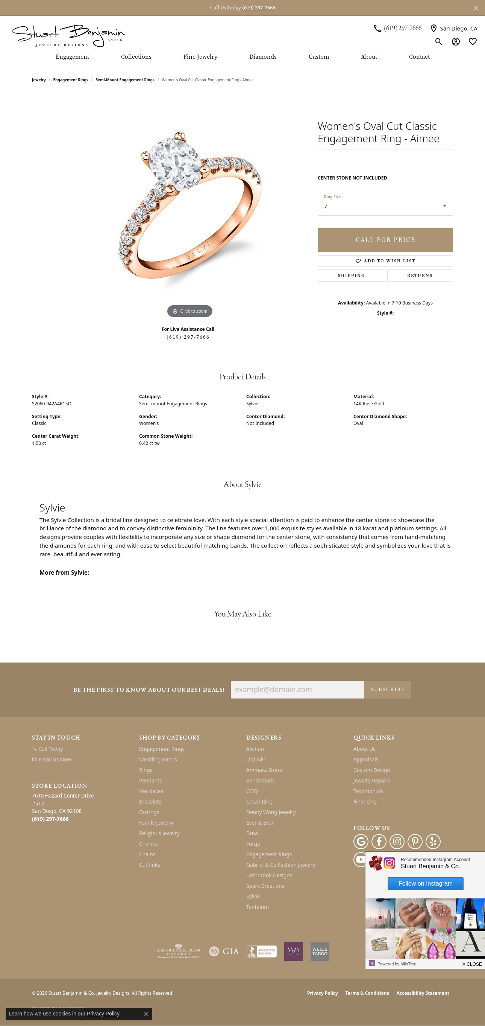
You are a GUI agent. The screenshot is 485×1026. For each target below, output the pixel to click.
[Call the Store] (50, 818)
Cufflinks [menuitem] (149, 864)
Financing (365, 801)
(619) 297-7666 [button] (258, 7)
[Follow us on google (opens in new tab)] (360, 841)
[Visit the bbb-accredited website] (262, 951)
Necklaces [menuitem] (151, 791)
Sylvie (252, 403)
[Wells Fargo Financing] (320, 951)
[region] (190, 207)
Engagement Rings (70, 79)
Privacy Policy (322, 993)
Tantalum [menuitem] (257, 906)
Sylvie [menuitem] (253, 896)
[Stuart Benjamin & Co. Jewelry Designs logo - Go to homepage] (68, 35)
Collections (136, 57)
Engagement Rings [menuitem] (162, 748)
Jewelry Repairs (371, 780)
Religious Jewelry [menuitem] (159, 833)
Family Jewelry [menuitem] (156, 822)
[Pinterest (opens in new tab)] (415, 841)
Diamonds (263, 57)
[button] (439, 41)
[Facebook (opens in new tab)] (378, 841)
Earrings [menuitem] (149, 812)
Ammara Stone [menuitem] (264, 769)
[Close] (475, 8)
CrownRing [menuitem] (259, 801)
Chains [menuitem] (147, 854)
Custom (319, 57)
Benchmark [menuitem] (260, 780)
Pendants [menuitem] (150, 780)
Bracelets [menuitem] (150, 801)
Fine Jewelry (200, 57)
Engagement (72, 57)
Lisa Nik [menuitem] (255, 759)
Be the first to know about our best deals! (149, 690)
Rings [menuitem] (145, 769)
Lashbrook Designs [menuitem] (269, 875)
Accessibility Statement (423, 993)
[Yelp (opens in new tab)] (433, 841)
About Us (364, 748)
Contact (419, 57)
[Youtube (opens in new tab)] (360, 859)
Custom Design (371, 769)
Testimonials (368, 791)
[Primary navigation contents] (242, 60)
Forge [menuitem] (253, 843)
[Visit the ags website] (179, 951)
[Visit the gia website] (224, 951)
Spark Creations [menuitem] (265, 885)
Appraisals (365, 759)
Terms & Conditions (367, 993)
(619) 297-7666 (188, 337)
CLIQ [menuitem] (252, 791)
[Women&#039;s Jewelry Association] (293, 951)
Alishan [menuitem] (255, 748)
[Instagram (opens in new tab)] (397, 841)
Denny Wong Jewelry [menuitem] (271, 812)
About (369, 57)
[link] (397, 28)
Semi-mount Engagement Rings (125, 79)
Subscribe (388, 689)
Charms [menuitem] (148, 843)
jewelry (39, 79)
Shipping (351, 275)
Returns (420, 275)
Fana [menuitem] (252, 833)
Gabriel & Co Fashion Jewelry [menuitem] (280, 864)
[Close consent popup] (146, 1014)
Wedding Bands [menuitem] (158, 759)
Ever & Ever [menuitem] (260, 822)
